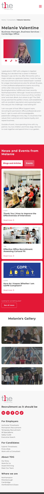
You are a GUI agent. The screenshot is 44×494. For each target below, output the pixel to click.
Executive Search (8, 437)
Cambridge (5, 482)
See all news (9, 305)
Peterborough (7, 480)
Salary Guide (6, 435)
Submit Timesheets (9, 447)
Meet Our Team (7, 468)
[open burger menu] (40, 6)
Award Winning (7, 466)
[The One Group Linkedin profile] (3, 413)
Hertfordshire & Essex (9, 485)
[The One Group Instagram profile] (8, 413)
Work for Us (6, 463)
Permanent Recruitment (11, 428)
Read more (8, 220)
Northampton (7, 477)
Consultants (11, 20)
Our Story (5, 461)
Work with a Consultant (10, 451)
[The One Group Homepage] (20, 6)
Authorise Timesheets (10, 425)
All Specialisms (7, 432)
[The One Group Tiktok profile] (21, 413)
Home (3, 20)
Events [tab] (29, 163)
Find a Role (5, 449)
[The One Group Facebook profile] (12, 413)
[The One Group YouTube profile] (17, 413)
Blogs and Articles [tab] (12, 163)
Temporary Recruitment (11, 430)
